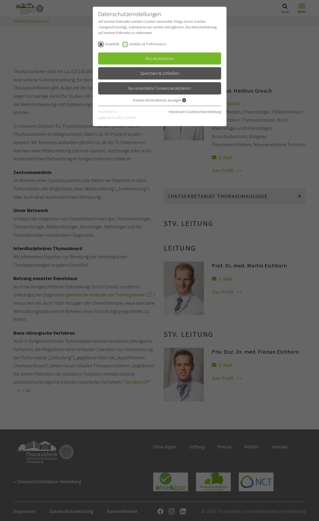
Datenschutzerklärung (204, 111)
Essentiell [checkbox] (112, 43)
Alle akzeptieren (159, 58)
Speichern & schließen (159, 73)
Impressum (177, 111)
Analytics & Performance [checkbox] (147, 43)
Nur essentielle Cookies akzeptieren (159, 88)
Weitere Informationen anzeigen (159, 100)
